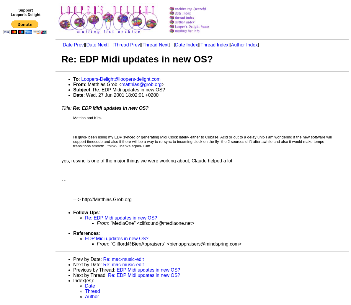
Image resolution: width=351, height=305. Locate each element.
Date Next (96, 44)
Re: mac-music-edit (123, 260)
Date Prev (73, 44)
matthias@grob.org (141, 84)
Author (92, 297)
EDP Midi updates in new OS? (116, 239)
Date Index (186, 44)
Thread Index (214, 44)
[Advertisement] (26, 159)
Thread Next (156, 44)
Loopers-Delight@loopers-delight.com (121, 79)
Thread (92, 292)
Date (90, 286)
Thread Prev (127, 44)
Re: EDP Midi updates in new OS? (121, 218)
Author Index (244, 44)
